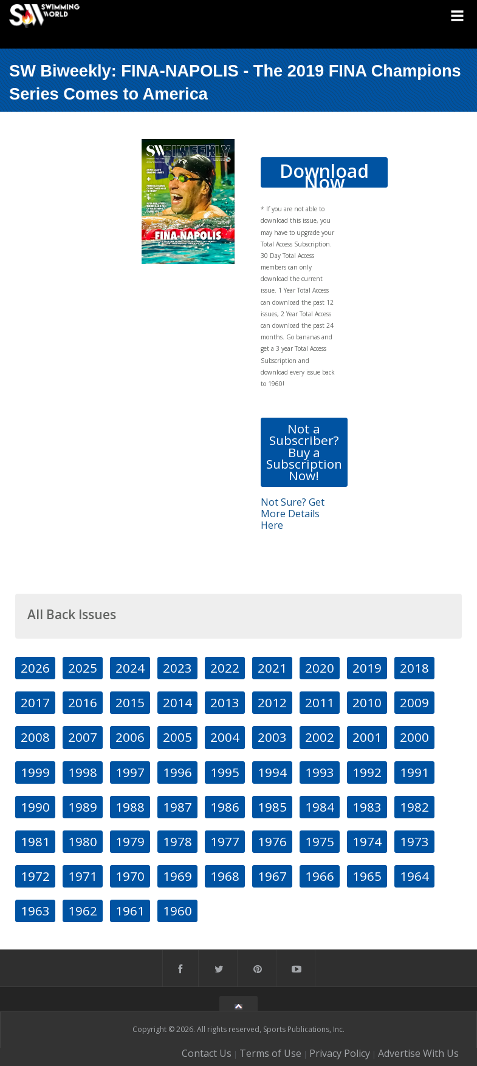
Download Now (324, 173)
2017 (35, 702)
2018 (414, 667)
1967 (272, 875)
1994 (272, 772)
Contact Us (207, 1053)
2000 (414, 736)
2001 (367, 736)
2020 (319, 667)
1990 (35, 806)
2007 (82, 736)
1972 (35, 875)
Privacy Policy (339, 1053)
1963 (35, 910)
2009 (414, 702)
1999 (35, 772)
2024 (130, 667)
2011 (319, 702)
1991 (414, 772)
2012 (272, 702)
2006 (130, 736)
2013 (224, 702)
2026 (35, 667)
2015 (130, 702)
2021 (272, 667)
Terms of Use (270, 1053)
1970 (130, 875)
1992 (367, 772)
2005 (177, 736)
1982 (414, 806)
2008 (35, 736)
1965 (367, 875)
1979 (130, 841)
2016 (82, 702)
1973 (414, 841)
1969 (177, 875)
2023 (177, 667)
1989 (82, 806)
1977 (224, 841)
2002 (319, 736)
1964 (414, 875)
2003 (272, 736)
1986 (224, 806)
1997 (130, 772)
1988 (130, 806)
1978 (177, 841)
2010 (367, 702)
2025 (82, 667)
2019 (367, 667)
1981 (35, 841)
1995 (224, 772)
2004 (224, 736)
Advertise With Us (418, 1053)
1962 (82, 910)
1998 (82, 772)
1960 (177, 910)
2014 (177, 702)
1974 (367, 841)
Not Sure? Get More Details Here (292, 513)
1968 (224, 875)
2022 (224, 667)
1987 (177, 806)
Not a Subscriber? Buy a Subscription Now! (304, 452)
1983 (367, 806)
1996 (177, 772)
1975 (319, 841)
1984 (319, 806)
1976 (272, 841)
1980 (82, 841)
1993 (319, 772)
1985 (272, 806)
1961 (130, 910)
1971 (82, 875)
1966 (319, 875)
